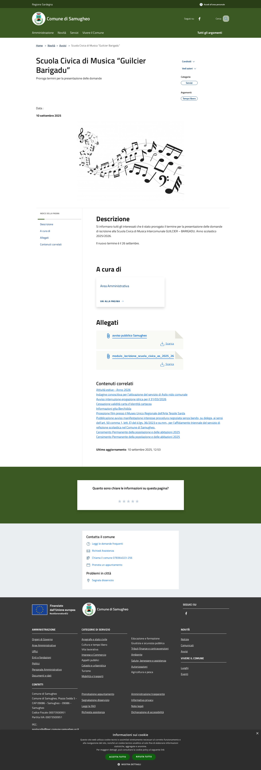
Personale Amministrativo (47, 669)
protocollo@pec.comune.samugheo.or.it (55, 729)
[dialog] (130, 750)
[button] (130, 764)
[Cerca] (225, 19)
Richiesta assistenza (93, 712)
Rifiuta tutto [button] (144, 756)
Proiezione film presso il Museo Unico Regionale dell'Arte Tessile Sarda (140, 413)
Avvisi (62, 45)
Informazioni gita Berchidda (113, 408)
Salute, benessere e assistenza (148, 661)
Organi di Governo (42, 639)
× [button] (257, 733)
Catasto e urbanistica (94, 665)
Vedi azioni (189, 69)
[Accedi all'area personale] (212, 4)
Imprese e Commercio (94, 655)
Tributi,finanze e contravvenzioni (150, 648)
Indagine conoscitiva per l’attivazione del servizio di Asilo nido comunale (141, 394)
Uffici (35, 651)
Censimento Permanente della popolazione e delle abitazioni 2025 (138, 432)
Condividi (189, 62)
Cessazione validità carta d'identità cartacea (124, 404)
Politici (36, 663)
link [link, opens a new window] (162, 749)
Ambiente (136, 655)
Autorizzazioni (139, 667)
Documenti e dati (41, 675)
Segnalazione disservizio (95, 700)
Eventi (184, 674)
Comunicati (187, 645)
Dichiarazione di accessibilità (147, 712)
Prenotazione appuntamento (98, 694)
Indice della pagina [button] (49, 213)
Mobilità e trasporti (92, 676)
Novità (51, 45)
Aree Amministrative (44, 645)
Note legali (137, 706)
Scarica (167, 344)
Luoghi (185, 668)
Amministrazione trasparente (148, 694)
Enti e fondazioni (41, 657)
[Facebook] (195, 18)
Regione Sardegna (42, 4)
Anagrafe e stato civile (94, 639)
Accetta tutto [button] (117, 756)
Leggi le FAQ (89, 706)
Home (39, 45)
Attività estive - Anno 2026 (113, 390)
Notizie (185, 639)
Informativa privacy (142, 700)
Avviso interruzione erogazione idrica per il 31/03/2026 (131, 399)
